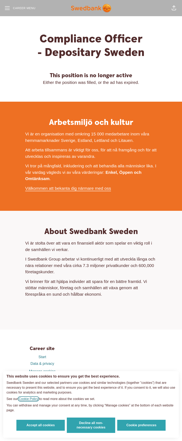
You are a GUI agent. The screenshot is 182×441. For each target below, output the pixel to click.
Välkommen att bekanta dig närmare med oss (68, 188)
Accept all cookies (41, 425)
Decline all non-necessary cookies (91, 425)
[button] (174, 8)
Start (42, 357)
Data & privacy (42, 364)
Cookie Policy (28, 399)
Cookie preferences (141, 425)
